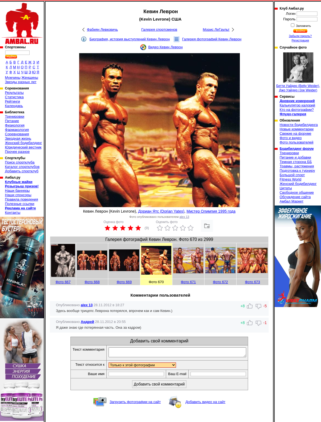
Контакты (12, 212)
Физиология (14, 125)
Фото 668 (92, 282)
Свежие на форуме (295, 133)
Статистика (14, 97)
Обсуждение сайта (295, 197)
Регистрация (300, 40)
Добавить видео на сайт (205, 403)
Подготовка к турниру (297, 170)
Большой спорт (292, 175)
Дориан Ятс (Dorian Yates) (161, 211)
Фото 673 (252, 282)
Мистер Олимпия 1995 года (210, 211)
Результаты (14, 93)
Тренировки (14, 116)
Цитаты (286, 188)
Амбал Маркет (291, 201)
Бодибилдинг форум (297, 149)
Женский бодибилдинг (23, 143)
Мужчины (13, 77)
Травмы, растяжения (297, 166)
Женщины (29, 77)
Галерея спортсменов (159, 29)
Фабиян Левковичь (102, 29)
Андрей (87, 322)
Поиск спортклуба (20, 162)
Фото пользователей (296, 142)
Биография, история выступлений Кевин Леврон (129, 39)
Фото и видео (291, 138)
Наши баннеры (17, 191)
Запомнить (303, 25)
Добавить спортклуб (21, 171)
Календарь (14, 106)
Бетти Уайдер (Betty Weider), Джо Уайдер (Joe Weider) (298, 72)
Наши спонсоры (18, 195)
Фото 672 (220, 282)
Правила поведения (21, 199)
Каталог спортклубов (22, 167)
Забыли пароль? (300, 36)
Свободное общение (297, 192)
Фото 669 (124, 282)
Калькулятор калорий (297, 105)
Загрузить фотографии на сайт (135, 403)
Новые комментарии (297, 129)
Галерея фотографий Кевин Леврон (211, 39)
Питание (12, 121)
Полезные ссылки (19, 204)
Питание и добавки (295, 157)
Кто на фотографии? (297, 110)
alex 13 (184, 216)
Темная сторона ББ (296, 162)
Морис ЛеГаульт (216, 29)
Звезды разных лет (20, 82)
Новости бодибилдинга (299, 125)
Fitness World (290, 179)
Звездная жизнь (18, 138)
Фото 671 (188, 282)
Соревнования (17, 134)
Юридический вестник (23, 147)
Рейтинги (12, 101)
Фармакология (17, 130)
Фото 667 (62, 282)
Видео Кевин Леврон (165, 47)
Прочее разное (17, 152)
